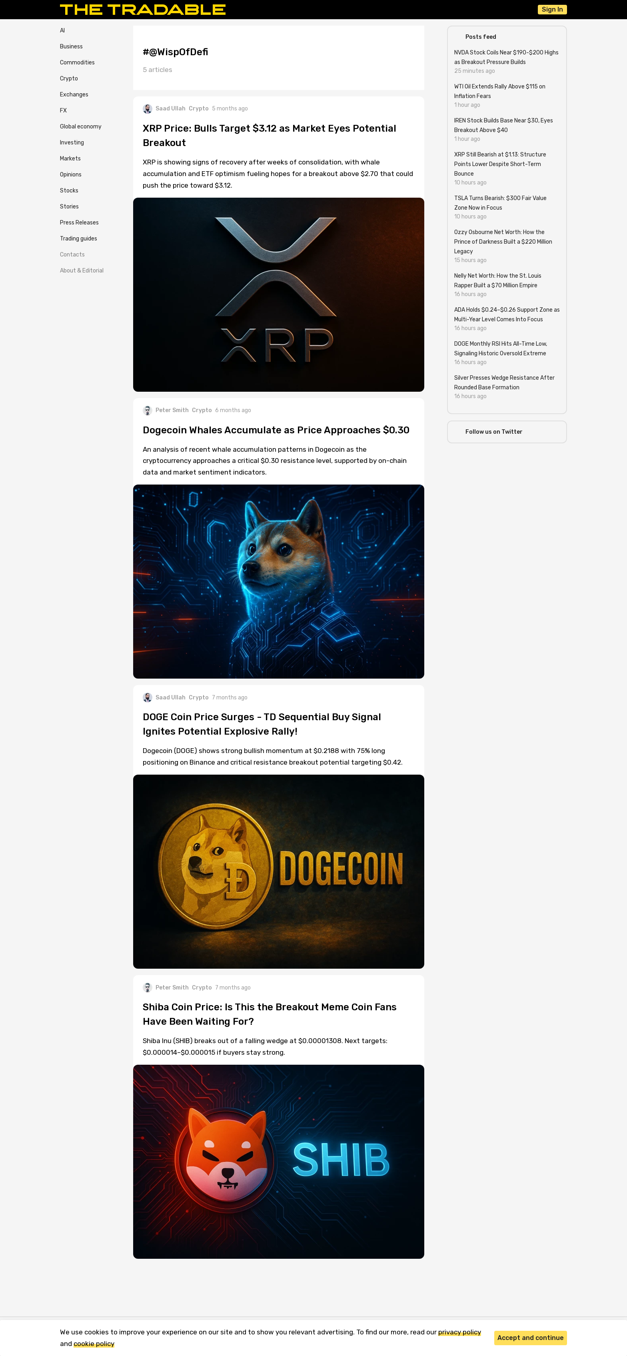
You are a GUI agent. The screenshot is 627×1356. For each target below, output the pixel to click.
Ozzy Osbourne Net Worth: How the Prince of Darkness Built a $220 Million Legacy (503, 242)
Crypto (69, 78)
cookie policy (94, 1344)
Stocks (69, 190)
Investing (72, 142)
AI (62, 30)
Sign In (552, 9)
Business (71, 46)
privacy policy (459, 1332)
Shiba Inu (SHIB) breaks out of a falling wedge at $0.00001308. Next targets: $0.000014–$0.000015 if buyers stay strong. (265, 1046)
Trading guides (78, 238)
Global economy (81, 126)
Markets (70, 158)
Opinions (71, 174)
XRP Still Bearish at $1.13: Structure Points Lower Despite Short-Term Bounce (500, 164)
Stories (69, 206)
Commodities (77, 62)
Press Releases (79, 222)
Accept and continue (530, 1338)
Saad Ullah (164, 109)
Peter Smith (166, 410)
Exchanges (74, 94)
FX (63, 110)
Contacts (72, 254)
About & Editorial (82, 270)
